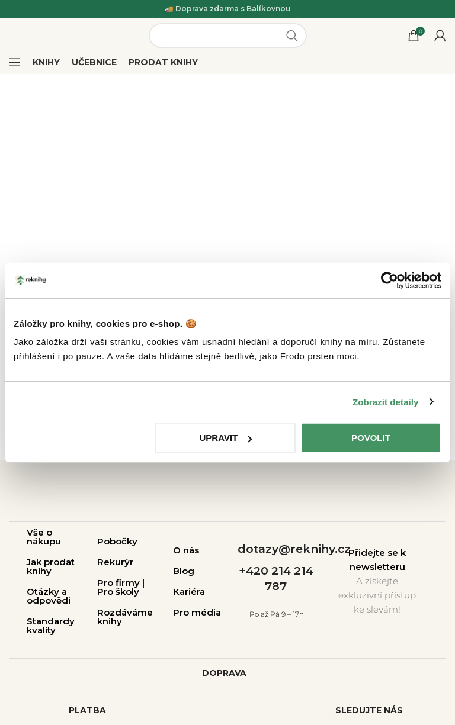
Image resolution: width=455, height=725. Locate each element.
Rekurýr (115, 562)
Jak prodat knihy (51, 566)
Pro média (197, 612)
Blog (183, 570)
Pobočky (117, 541)
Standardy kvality (51, 626)
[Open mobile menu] (15, 62)
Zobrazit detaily (386, 402)
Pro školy (118, 591)
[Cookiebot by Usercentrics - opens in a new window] (389, 280)
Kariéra (189, 591)
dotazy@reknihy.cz (294, 549)
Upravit (226, 438)
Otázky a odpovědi (49, 596)
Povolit (370, 438)
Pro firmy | (121, 582)
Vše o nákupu (44, 537)
